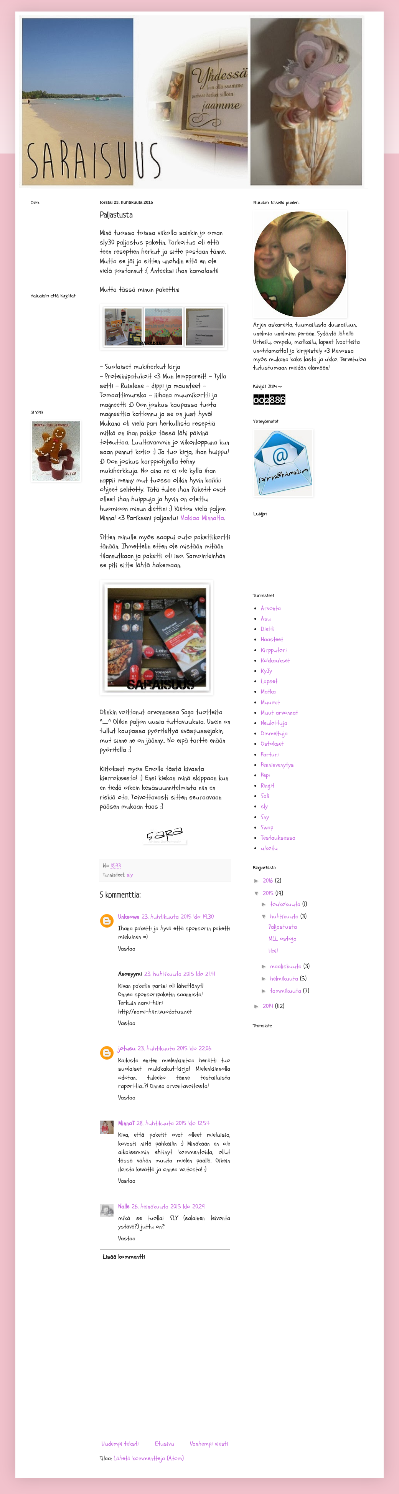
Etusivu (164, 1444)
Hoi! (273, 951)
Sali (265, 796)
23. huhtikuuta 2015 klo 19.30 (178, 917)
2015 (269, 893)
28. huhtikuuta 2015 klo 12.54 (173, 1123)
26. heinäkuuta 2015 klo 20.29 (168, 1206)
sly (130, 874)
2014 (269, 1006)
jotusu (126, 1048)
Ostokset (272, 744)
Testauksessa (278, 838)
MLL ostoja (283, 938)
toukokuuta (286, 904)
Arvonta (271, 608)
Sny (265, 817)
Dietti (268, 629)
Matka (268, 691)
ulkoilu (269, 848)
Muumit (270, 702)
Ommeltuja (274, 733)
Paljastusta (283, 927)
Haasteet (272, 639)
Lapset (269, 681)
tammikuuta (286, 991)
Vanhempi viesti (209, 1444)
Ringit (267, 785)
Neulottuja (274, 723)
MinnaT (126, 1123)
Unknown (128, 917)
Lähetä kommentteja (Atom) (149, 1458)
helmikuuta (285, 978)
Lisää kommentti (124, 1257)
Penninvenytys (277, 765)
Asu (266, 618)
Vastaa (126, 948)
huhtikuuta (285, 916)
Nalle (123, 1206)
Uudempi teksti (120, 1444)
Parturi (270, 754)
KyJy (266, 671)
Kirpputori (274, 650)
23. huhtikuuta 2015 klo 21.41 (179, 974)
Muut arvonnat (279, 712)
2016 (269, 881)
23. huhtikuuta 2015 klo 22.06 (174, 1048)
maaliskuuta (286, 966)
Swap (267, 827)
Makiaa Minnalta (202, 518)
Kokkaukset (275, 660)
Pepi (265, 775)
